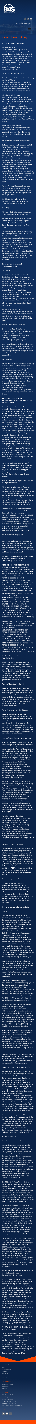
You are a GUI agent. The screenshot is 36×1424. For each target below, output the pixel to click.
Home (3, 1367)
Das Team (4, 1388)
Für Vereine (5, 1371)
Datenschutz (5, 1378)
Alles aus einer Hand (7, 1384)
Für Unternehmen (7, 1369)
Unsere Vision (5, 1386)
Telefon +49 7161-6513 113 (9, 1401)
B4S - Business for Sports (9, 1395)
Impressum (5, 1376)
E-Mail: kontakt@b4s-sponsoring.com (12, 1405)
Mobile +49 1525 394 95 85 (9, 1403)
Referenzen (5, 1373)
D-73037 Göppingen (7, 1399)
